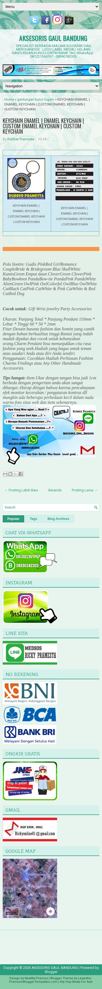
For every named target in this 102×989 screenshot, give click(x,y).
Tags (33, 519)
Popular (13, 519)
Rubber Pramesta (20, 139)
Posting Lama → (85, 490)
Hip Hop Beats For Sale (76, 982)
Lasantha (84, 978)
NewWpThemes (36, 978)
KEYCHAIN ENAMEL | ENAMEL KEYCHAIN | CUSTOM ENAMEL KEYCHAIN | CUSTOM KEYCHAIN (43, 126)
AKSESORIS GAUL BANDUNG (53, 38)
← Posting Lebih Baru (21, 490)
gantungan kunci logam (35, 99)
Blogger (51, 972)
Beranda (54, 490)
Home (9, 99)
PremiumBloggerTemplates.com (33, 982)
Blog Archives (58, 519)
